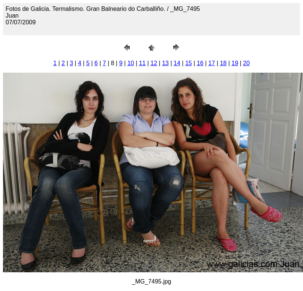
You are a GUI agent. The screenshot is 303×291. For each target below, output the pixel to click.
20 (246, 63)
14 (177, 63)
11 (142, 63)
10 (131, 63)
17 (211, 63)
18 (223, 63)
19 (234, 63)
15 (188, 63)
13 (165, 63)
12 (153, 63)
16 (200, 63)
